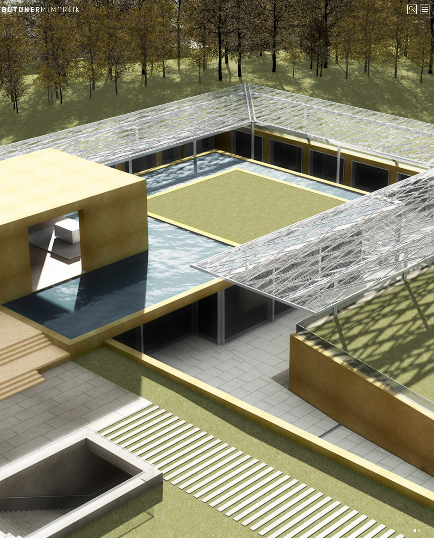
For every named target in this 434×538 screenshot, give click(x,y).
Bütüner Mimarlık (46, 7)
